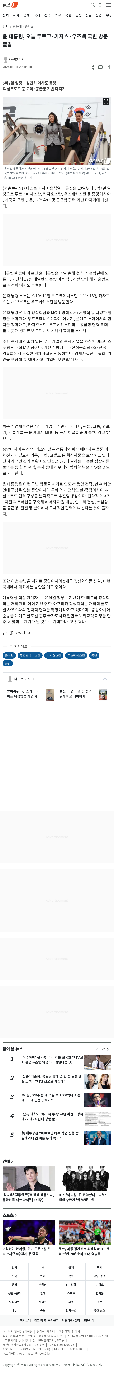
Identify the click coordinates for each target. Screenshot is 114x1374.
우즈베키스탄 (76, 655)
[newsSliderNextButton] (108, 1049)
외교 (43, 1276)
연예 (6, 1161)
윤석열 (9, 655)
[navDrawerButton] (108, 4)
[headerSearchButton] (93, 4)
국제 (99, 1267)
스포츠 (8, 1215)
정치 (5, 27)
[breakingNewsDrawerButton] (100, 4)
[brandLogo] (10, 4)
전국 (14, 1276)
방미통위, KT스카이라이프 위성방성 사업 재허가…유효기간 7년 (24, 694)
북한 (71, 1276)
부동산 (43, 1285)
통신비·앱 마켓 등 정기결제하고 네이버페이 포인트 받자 (76, 694)
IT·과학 (71, 1285)
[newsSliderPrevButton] (97, 1049)
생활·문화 (14, 1293)
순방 (8, 663)
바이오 (100, 1285)
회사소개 (25, 1320)
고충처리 (88, 1320)
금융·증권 (99, 1276)
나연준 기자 (16, 60)
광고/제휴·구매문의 (46, 1320)
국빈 (94, 655)
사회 (43, 1267)
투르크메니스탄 (30, 655)
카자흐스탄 (54, 655)
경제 (71, 1267)
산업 (14, 1285)
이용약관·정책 (71, 1320)
